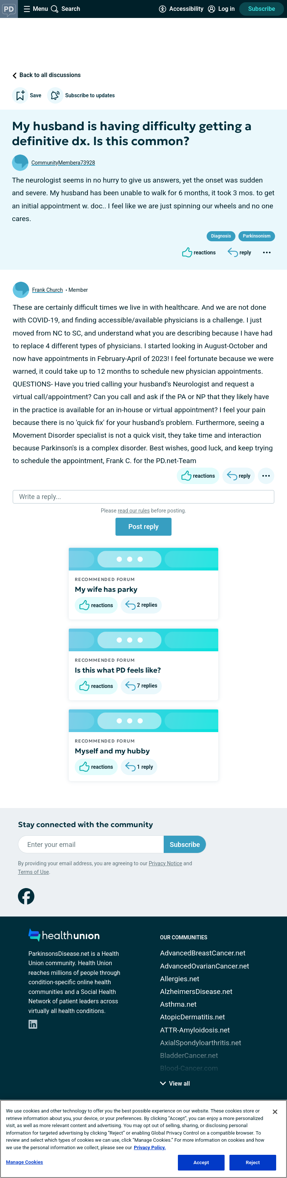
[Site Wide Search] (65, 9)
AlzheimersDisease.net (196, 991)
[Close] (275, 1112)
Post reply (143, 526)
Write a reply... (40, 497)
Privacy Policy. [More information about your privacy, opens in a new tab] (150, 1147)
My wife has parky (106, 589)
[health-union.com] (63, 937)
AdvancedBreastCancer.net (203, 953)
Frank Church (47, 290)
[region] (143, 1139)
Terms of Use (33, 872)
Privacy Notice (165, 863)
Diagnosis (221, 236)
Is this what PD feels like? (118, 670)
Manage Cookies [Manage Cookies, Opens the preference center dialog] (24, 1162)
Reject (253, 1162)
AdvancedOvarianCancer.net (204, 966)
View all (175, 1083)
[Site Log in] (221, 9)
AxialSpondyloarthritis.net (200, 1042)
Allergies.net (179, 978)
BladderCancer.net (189, 1055)
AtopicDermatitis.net (192, 1017)
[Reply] (239, 252)
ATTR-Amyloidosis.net (195, 1030)
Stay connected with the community (85, 824)
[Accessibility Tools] (181, 9)
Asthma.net (178, 1004)
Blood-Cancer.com (189, 1068)
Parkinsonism (257, 236)
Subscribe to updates (81, 95)
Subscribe (261, 8)
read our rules (133, 511)
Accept (201, 1162)
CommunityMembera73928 (63, 163)
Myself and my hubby (112, 750)
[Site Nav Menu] (35, 9)
